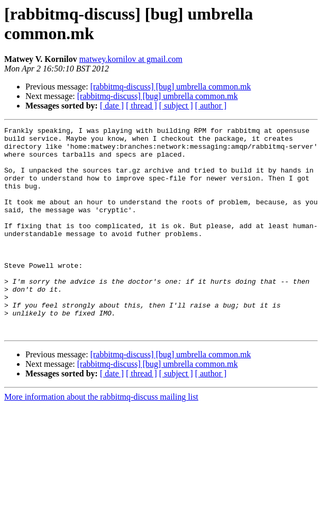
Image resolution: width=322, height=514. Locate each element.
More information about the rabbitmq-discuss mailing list (101, 438)
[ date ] (112, 105)
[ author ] (211, 105)
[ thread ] (141, 105)
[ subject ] (176, 105)
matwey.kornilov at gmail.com (130, 59)
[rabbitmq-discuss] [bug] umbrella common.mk (170, 86)
